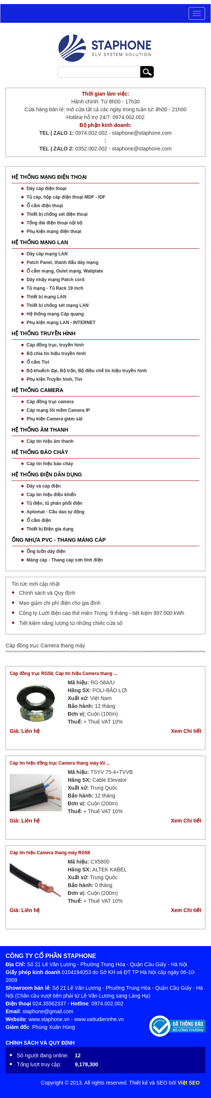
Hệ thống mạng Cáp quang (55, 314)
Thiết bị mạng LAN (46, 296)
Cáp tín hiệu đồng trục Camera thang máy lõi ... (60, 763)
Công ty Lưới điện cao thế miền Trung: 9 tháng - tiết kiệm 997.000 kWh (101, 613)
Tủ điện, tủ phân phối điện (54, 503)
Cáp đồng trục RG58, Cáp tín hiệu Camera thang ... (63, 673)
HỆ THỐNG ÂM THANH (40, 430)
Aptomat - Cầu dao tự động (56, 511)
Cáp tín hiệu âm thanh (50, 441)
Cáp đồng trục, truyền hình (55, 345)
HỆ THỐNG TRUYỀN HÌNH (44, 333)
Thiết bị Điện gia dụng (50, 529)
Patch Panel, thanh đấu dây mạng (62, 262)
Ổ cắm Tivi (38, 362)
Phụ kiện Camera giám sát (54, 419)
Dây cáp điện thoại (47, 188)
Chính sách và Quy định (47, 593)
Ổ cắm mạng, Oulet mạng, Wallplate (65, 271)
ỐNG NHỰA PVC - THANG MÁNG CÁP (59, 540)
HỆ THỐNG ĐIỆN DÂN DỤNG (47, 475)
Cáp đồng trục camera (50, 401)
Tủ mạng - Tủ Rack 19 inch (55, 288)
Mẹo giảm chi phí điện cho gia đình (60, 603)
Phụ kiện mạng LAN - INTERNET (61, 322)
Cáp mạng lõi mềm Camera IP (58, 410)
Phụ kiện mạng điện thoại (54, 231)
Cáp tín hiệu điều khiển (51, 494)
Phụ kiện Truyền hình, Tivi (54, 379)
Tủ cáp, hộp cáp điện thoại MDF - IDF (66, 197)
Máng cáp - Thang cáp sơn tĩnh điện (65, 560)
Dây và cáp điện (44, 486)
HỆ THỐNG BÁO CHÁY (40, 452)
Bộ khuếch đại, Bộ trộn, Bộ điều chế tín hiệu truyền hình (87, 370)
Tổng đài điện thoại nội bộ (54, 222)
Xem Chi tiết (186, 731)
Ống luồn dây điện (46, 551)
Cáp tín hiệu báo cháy (50, 463)
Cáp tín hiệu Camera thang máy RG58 (50, 852)
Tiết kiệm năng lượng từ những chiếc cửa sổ (70, 623)
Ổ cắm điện (39, 520)
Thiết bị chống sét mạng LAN (58, 305)
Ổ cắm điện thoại (45, 205)
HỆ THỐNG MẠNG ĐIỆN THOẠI (49, 177)
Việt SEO (189, 1083)
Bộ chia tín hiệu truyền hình (56, 353)
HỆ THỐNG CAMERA (37, 390)
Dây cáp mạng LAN (47, 253)
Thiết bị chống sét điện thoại (57, 214)
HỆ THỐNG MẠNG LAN (40, 242)
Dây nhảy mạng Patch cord (56, 279)
